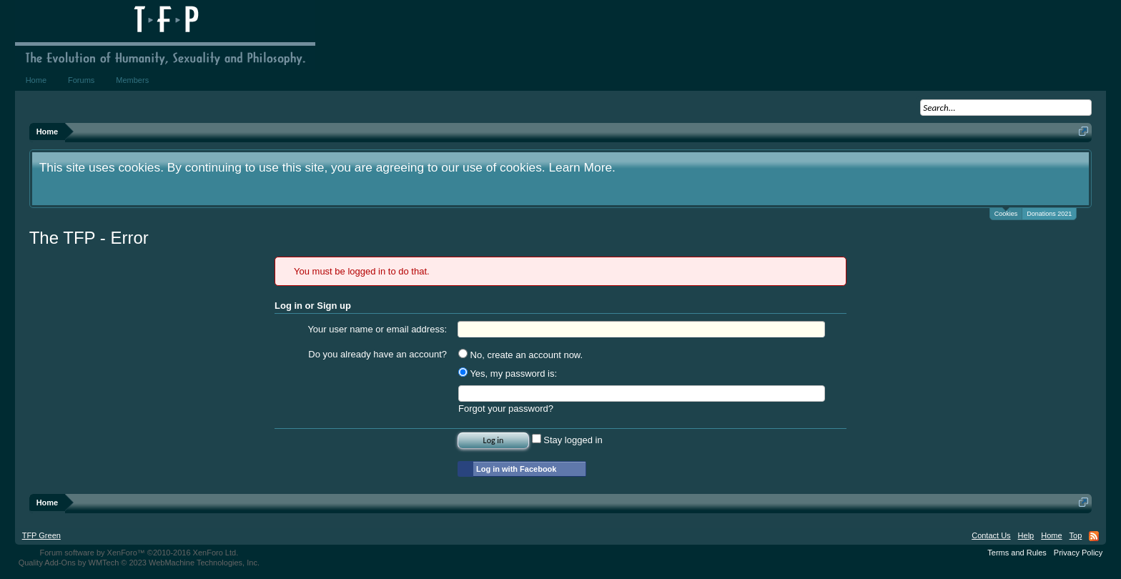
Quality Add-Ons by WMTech (139, 562)
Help (1026, 535)
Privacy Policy (1078, 552)
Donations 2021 (1049, 213)
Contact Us (991, 535)
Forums (81, 80)
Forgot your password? (505, 408)
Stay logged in (567, 440)
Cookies (1006, 212)
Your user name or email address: (377, 329)
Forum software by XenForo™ (138, 552)
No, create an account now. (520, 355)
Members (132, 80)
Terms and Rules (1017, 552)
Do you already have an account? (377, 354)
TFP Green (41, 535)
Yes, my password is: (507, 373)
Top (1076, 535)
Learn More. (581, 167)
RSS (1094, 536)
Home (36, 80)
